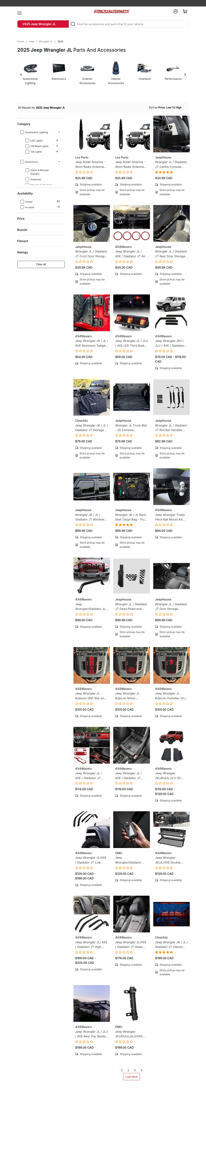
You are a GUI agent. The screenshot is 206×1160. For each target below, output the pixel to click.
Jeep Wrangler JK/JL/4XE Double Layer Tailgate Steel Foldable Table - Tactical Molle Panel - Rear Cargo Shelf (170, 860)
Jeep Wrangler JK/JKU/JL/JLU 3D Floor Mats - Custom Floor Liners (169, 775)
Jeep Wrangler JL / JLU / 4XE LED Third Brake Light (131, 343)
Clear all (41, 264)
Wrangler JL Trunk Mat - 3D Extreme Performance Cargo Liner (131, 428)
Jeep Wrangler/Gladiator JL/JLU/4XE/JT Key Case (128, 860)
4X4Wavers (123, 247)
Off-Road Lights (37, 146)
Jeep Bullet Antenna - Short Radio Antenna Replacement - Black (90, 164)
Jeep (31, 41)
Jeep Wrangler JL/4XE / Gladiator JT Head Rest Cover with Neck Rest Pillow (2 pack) (130, 944)
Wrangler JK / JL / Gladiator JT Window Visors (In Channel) (89, 517)
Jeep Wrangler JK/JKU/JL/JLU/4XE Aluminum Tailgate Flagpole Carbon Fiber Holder (130, 1034)
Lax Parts (82, 157)
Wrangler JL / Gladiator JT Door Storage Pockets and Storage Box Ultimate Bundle (171, 606)
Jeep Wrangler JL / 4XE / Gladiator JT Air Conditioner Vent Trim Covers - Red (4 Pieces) (130, 254)
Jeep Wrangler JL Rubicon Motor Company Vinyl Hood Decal (129, 696)
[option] (30, 74)
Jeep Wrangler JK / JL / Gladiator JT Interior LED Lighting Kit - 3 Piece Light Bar (171, 944)
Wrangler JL (46, 41)
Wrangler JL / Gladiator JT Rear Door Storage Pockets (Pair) (171, 254)
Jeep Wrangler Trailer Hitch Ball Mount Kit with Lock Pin (170, 517)
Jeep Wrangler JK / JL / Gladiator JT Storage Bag (91, 428)
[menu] (19, 11)
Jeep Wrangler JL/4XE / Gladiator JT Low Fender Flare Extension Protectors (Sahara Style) (91, 860)
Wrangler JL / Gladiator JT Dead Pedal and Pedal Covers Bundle (131, 606)
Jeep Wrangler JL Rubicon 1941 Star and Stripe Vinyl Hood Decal (90, 696)
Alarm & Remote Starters (37, 171)
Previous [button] (21, 75)
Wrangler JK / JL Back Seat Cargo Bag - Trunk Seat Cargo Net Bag (131, 517)
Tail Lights (33, 151)
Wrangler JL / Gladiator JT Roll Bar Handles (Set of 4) (171, 428)
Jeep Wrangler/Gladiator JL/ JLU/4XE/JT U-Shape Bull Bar (91, 606)
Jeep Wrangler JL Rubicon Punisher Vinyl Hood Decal (171, 696)
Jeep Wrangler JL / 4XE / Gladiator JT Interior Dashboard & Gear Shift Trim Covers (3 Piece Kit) (91, 775)
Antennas (33, 179)
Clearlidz (81, 420)
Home (20, 41)
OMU (118, 853)
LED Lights (34, 140)
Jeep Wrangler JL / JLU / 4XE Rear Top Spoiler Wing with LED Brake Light (91, 1034)
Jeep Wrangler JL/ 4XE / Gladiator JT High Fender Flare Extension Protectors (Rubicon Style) (91, 944)
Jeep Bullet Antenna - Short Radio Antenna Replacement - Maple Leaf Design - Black (130, 164)
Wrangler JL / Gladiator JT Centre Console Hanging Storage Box (171, 164)
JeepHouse (163, 157)
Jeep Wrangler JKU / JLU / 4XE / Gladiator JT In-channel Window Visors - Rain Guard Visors (171, 343)
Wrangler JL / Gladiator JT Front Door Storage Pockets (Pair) (91, 254)
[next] (141, 1070)
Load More (131, 1076)
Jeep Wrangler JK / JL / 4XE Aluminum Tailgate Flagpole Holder (91, 343)
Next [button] (185, 75)
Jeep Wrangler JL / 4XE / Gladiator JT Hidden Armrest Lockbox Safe (128, 775)
